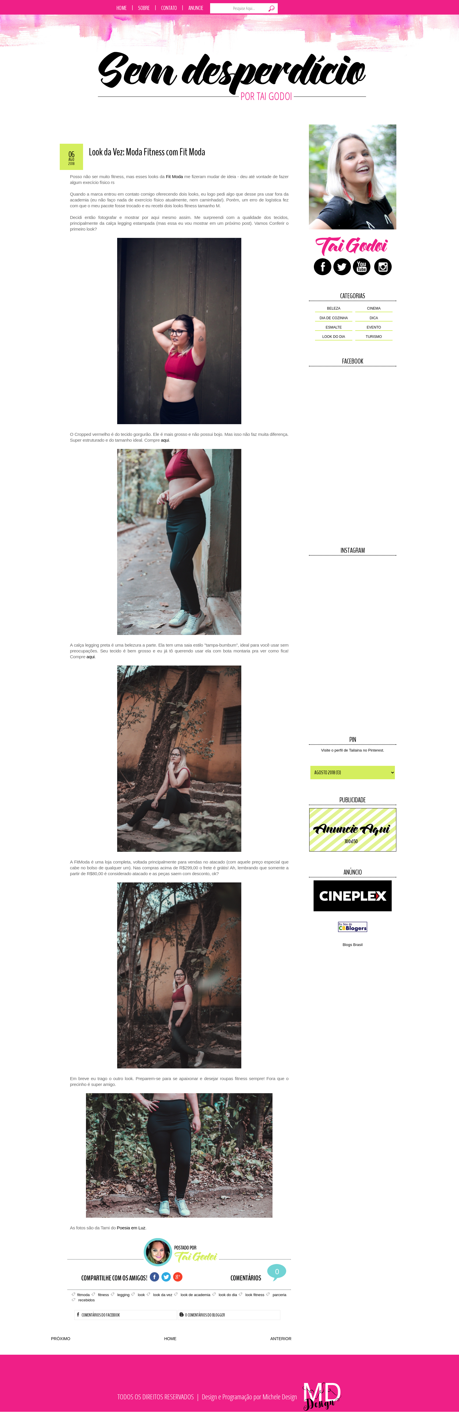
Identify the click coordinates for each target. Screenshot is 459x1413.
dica (374, 318)
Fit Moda (174, 176)
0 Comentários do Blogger (202, 1315)
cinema (374, 308)
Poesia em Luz (131, 1227)
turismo (374, 337)
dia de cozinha (334, 318)
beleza (333, 308)
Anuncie (195, 8)
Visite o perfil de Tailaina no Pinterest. (352, 750)
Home (122, 8)
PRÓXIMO (60, 1338)
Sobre (144, 8)
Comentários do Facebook (98, 1315)
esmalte (334, 327)
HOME (170, 1338)
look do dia (333, 337)
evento (374, 327)
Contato (169, 8)
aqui (165, 440)
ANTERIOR (280, 1338)
